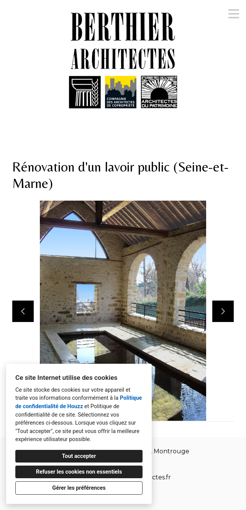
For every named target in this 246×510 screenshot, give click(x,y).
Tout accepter (79, 456)
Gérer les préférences (78, 488)
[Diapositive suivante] (223, 311)
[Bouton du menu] (233, 13)
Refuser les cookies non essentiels (79, 472)
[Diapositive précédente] (23, 311)
